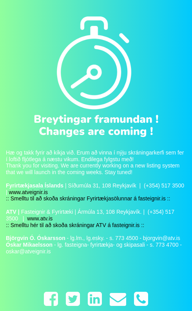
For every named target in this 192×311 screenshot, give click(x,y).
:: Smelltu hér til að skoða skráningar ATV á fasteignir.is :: (75, 225)
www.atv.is (39, 218)
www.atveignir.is (28, 192)
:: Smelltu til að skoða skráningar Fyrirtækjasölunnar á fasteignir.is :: (88, 198)
